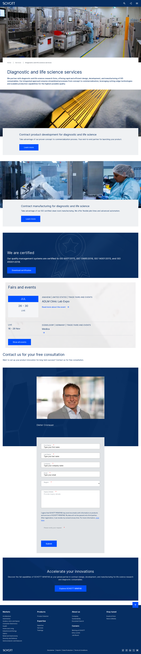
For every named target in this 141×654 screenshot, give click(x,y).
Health (5, 626)
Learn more (29, 147)
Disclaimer (50, 650)
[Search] (124, 3)
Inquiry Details (50, 492)
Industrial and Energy (10, 631)
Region (48, 482)
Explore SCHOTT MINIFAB (70, 588)
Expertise (40, 625)
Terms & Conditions (81, 650)
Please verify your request (54, 528)
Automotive (6, 619)
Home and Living (8, 628)
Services (18, 62)
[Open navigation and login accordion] (130, 3)
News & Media (111, 619)
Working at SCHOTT (78, 630)
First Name (49, 445)
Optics (5, 633)
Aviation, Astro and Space (11, 621)
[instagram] (127, 650)
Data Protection (67, 650)
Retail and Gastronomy (10, 636)
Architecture (7, 616)
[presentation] (58, 533)
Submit (49, 544)
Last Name (49, 454)
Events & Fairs (111, 616)
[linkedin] (130, 650)
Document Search (78, 621)
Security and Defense (10, 638)
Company (48, 464)
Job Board (75, 635)
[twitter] (134, 650)
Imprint (58, 650)
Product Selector (43, 616)
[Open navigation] (137, 3)
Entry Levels (76, 633)
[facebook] (123, 650)
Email (47, 473)
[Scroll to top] (135, 605)
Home (9, 62)
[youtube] (137, 650)
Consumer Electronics (10, 623)
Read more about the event (55, 307)
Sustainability (76, 619)
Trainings (40, 630)
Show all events (19, 342)
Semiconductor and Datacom (12, 641)
